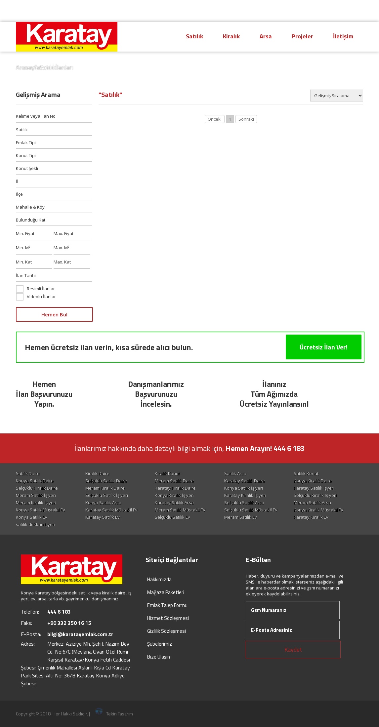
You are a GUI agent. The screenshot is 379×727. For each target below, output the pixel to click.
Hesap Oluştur (297, 11)
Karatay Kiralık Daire (175, 488)
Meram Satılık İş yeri (36, 495)
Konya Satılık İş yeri (243, 488)
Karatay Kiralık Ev (311, 517)
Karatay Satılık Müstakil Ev (111, 510)
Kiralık (231, 36)
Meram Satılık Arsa (312, 502)
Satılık (194, 36)
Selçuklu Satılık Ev (172, 517)
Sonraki (246, 119)
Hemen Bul (54, 314)
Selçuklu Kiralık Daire (37, 488)
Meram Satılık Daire (174, 481)
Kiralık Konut (167, 473)
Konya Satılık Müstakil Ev (40, 510)
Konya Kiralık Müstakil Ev (318, 510)
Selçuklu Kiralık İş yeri (315, 495)
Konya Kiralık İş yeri (174, 495)
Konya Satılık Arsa (103, 502)
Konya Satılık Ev (31, 517)
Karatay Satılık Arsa (174, 502)
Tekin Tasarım (114, 713)
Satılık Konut (306, 473)
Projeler (302, 36)
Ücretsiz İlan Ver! (324, 347)
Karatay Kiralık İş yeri (245, 495)
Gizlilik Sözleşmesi (166, 631)
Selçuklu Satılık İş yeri (106, 495)
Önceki (215, 119)
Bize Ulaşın (158, 657)
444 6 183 (245, 10)
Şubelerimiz (159, 644)
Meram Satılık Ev (240, 517)
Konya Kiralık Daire (313, 481)
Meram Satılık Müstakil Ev (180, 510)
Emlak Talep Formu (167, 605)
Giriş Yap (345, 11)
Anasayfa (28, 67)
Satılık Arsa (235, 473)
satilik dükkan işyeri (35, 524)
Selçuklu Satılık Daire (106, 481)
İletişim (343, 36)
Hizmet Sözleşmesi (168, 618)
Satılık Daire (28, 473)
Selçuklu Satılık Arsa (244, 502)
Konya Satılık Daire (35, 481)
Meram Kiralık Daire (105, 488)
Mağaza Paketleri (165, 592)
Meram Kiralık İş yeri (36, 502)
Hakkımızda (159, 579)
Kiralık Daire (97, 473)
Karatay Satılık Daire (244, 481)
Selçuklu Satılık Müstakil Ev (250, 510)
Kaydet (293, 649)
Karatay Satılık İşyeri (314, 488)
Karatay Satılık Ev (102, 517)
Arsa (266, 36)
